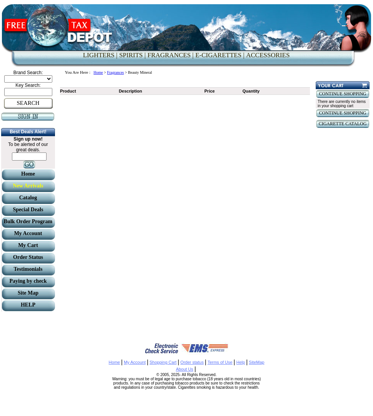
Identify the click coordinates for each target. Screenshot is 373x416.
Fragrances (115, 72)
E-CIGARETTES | (220, 55)
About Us (184, 369)
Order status (192, 362)
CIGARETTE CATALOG (343, 123)
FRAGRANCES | (170, 55)
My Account (135, 362)
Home (98, 72)
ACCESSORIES (268, 55)
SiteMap (256, 362)
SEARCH (28, 103)
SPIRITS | (132, 55)
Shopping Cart (163, 362)
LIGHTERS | (100, 55)
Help (240, 362)
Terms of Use (220, 362)
